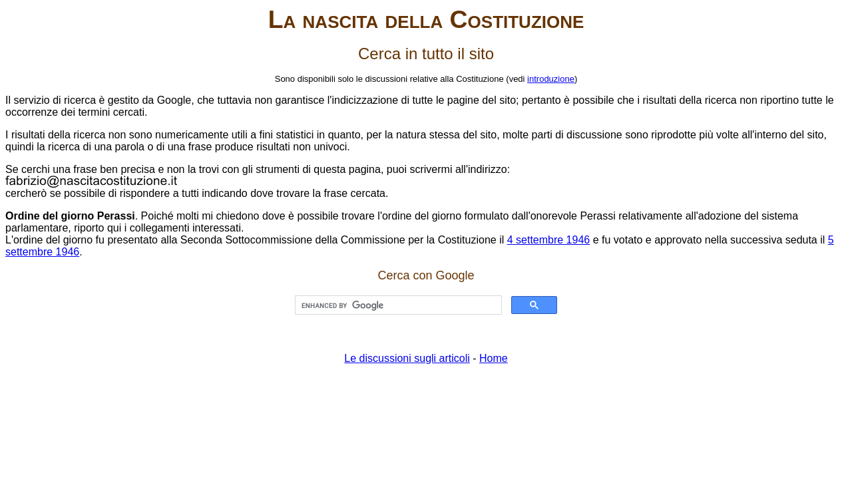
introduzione (550, 79)
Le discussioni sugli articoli (407, 358)
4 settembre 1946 (548, 239)
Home (493, 358)
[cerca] (397, 305)
